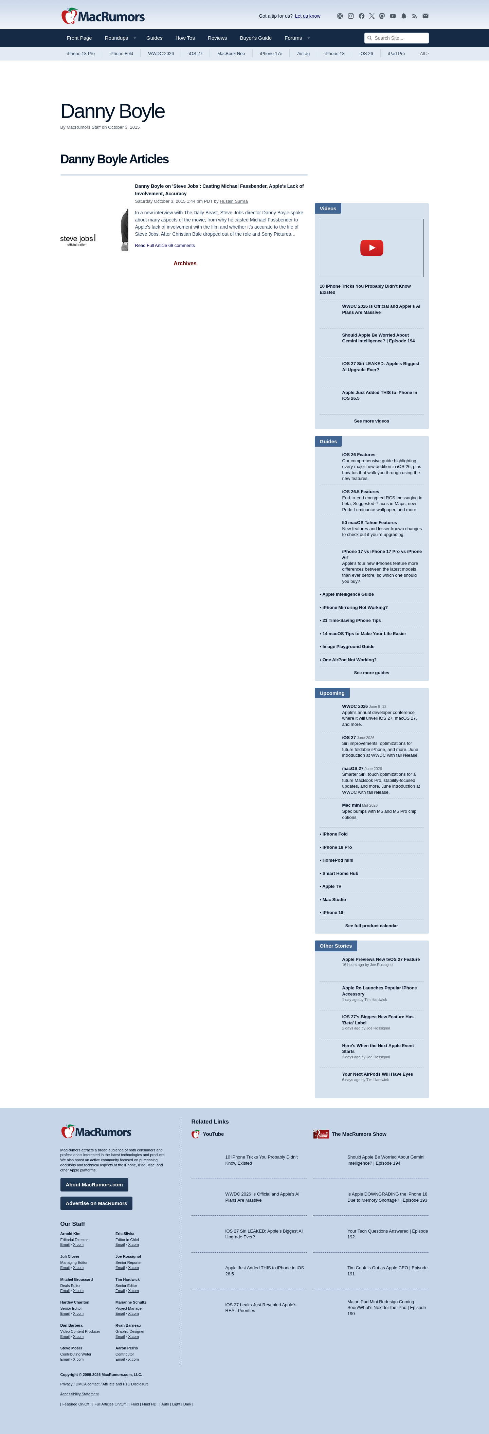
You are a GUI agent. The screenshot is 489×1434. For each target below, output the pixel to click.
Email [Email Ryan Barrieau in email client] (120, 1333)
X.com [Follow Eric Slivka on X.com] (133, 1241)
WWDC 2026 (161, 53)
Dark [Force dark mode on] (187, 1404)
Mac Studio (334, 899)
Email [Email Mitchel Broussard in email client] (65, 1287)
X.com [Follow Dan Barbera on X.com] (78, 1333)
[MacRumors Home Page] (102, 16)
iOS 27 (195, 53)
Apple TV (331, 886)
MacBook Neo (231, 53)
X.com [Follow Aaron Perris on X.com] (133, 1356)
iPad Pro (396, 53)
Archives (185, 263)
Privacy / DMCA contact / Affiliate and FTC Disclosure (104, 1384)
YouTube (213, 1131)
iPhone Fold (121, 53)
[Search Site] (396, 38)
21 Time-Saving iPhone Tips (352, 620)
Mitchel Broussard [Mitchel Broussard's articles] (76, 1276)
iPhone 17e (271, 53)
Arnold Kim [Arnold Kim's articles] (70, 1230)
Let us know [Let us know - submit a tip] (308, 16)
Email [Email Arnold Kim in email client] (65, 1241)
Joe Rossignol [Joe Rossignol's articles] (128, 1253)
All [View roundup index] (424, 53)
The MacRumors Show (359, 1131)
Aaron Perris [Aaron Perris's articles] (126, 1345)
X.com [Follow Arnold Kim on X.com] (78, 1241)
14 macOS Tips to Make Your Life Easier (364, 633)
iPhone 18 (335, 53)
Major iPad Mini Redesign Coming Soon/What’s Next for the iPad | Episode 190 (386, 1304)
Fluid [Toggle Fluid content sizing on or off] (135, 1404)
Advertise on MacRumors (96, 1200)
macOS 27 (353, 768)
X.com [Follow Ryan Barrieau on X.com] (133, 1333)
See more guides (371, 672)
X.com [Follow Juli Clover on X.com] (78, 1264)
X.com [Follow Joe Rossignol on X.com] (133, 1264)
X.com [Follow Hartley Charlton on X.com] (78, 1310)
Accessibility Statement (79, 1394)
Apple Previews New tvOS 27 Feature (381, 959)
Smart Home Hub (340, 873)
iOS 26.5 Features (360, 491)
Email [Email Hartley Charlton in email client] (65, 1310)
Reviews (217, 38)
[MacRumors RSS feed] (414, 16)
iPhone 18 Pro (81, 53)
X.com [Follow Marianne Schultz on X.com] (133, 1310)
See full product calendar (371, 925)
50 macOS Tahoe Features (369, 522)
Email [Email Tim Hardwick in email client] (120, 1287)
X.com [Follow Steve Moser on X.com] (78, 1356)
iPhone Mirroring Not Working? (355, 607)
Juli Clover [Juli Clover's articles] (69, 1253)
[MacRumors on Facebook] (361, 16)
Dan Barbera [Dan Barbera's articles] (71, 1322)
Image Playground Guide (349, 646)
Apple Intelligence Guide (348, 594)
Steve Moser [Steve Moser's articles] (71, 1345)
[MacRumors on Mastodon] (382, 16)
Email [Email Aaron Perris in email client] (120, 1356)
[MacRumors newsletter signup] (425, 16)
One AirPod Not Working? (350, 659)
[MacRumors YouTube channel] (393, 16)
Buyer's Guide (256, 38)
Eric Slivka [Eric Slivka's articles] (124, 1230)
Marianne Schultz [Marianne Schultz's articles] (130, 1299)
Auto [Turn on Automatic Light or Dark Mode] (165, 1404)
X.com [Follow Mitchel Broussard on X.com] (78, 1287)
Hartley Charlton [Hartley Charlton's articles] (75, 1299)
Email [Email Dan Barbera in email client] (65, 1333)
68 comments (181, 245)
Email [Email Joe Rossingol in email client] (120, 1264)
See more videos (371, 421)
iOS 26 (366, 53)
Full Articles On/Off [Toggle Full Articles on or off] (110, 1404)
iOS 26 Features (359, 454)
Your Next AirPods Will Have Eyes (377, 1074)
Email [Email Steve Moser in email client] (65, 1356)
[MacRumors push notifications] (403, 16)
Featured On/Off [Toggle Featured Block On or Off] (75, 1404)
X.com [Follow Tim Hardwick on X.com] (133, 1287)
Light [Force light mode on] (176, 1404)
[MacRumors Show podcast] (340, 16)
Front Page (79, 38)
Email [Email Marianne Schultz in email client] (120, 1310)
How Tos (185, 38)
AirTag (303, 53)
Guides (154, 38)
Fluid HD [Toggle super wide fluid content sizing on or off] (149, 1404)
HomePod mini (338, 860)
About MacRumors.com (94, 1181)
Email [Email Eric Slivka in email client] (120, 1241)
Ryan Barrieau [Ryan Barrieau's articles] (128, 1322)
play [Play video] (372, 248)
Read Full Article (151, 245)
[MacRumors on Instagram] (350, 16)
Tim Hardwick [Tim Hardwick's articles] (127, 1276)
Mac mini (351, 805)
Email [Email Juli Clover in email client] (65, 1264)
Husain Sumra (234, 201)
